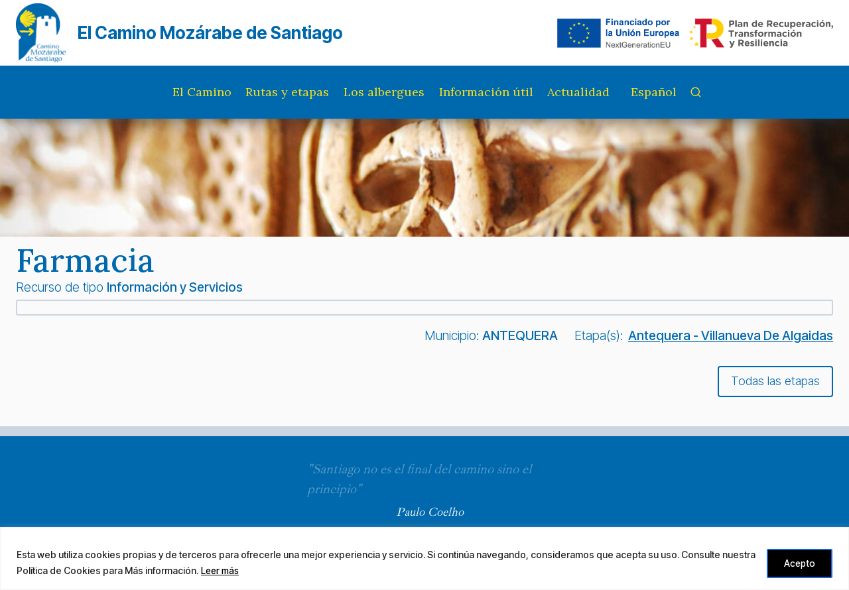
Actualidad (578, 91)
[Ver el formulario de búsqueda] (696, 92)
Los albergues (384, 91)
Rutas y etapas (287, 91)
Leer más (256, 570)
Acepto (797, 562)
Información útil (486, 91)
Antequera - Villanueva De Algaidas (730, 335)
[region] (424, 558)
